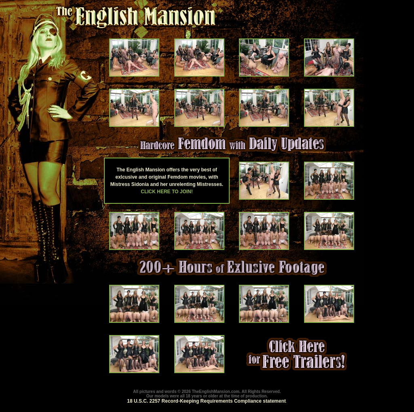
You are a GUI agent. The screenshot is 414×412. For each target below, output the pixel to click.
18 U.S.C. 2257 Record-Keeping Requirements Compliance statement (206, 401)
